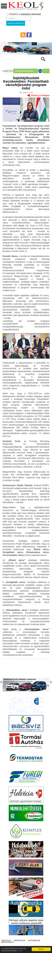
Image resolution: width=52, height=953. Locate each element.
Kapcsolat (6, 941)
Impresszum (19, 941)
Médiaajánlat (7, 942)
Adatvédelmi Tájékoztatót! (31, 14)
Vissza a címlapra (40, 95)
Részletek (20, 951)
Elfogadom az (24, 14)
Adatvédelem (34, 941)
